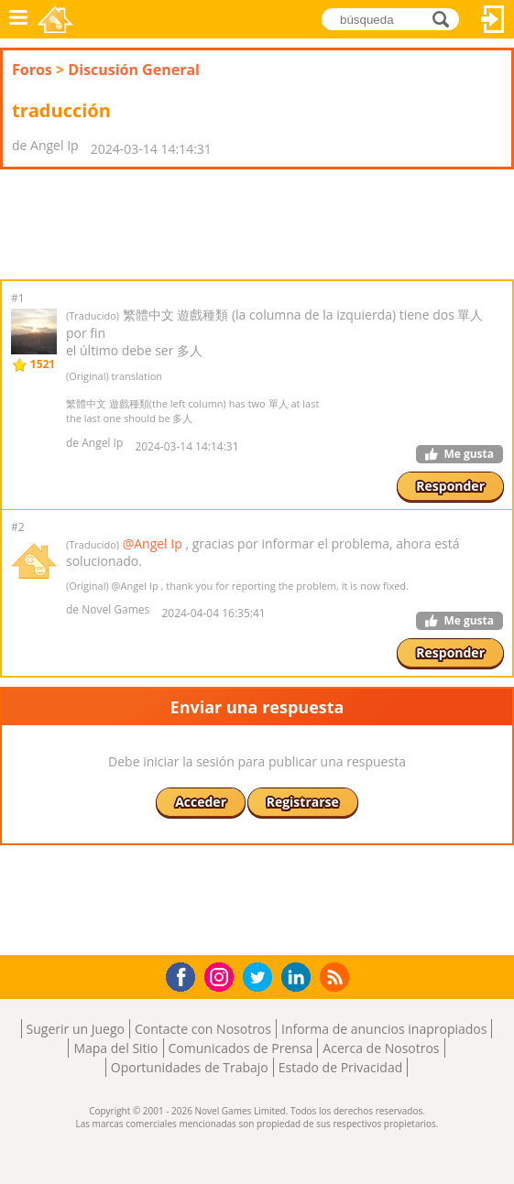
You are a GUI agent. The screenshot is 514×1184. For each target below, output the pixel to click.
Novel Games (56, 19)
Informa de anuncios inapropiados (384, 1028)
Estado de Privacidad (341, 1067)
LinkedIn (299, 977)
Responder (450, 485)
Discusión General (134, 70)
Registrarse (303, 801)
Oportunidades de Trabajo (189, 1067)
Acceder (493, 19)
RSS (336, 976)
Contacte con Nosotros (203, 1028)
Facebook (185, 975)
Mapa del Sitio (115, 1048)
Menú (18, 19)
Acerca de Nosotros (381, 1048)
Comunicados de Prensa (241, 1048)
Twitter (261, 978)
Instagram (222, 975)
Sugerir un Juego (76, 1028)
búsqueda (445, 19)
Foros (32, 70)
